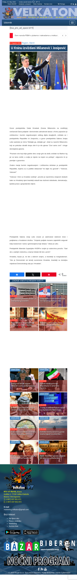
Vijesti (31, 43)
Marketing (13, 524)
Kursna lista (13, 526)
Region (25, 43)
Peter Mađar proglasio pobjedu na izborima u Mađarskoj (52, 457)
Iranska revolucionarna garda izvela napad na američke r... (52, 433)
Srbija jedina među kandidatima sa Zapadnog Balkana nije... (52, 300)
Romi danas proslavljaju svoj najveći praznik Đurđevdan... (22, 324)
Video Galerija (37, 4)
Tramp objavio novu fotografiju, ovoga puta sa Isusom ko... (24, 457)
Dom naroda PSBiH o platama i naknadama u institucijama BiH (40, 35)
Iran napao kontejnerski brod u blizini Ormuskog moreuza (23, 433)
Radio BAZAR (12, 4)
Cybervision (65, 573)
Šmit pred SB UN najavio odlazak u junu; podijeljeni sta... (23, 385)
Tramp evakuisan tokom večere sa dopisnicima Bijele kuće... (53, 409)
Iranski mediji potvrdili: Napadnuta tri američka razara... (49, 386)
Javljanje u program (25, 4)
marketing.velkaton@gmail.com (16, 510)
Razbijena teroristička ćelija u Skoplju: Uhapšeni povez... (52, 324)
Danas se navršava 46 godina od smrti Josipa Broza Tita (23, 409)
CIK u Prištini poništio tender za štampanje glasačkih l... (23, 300)
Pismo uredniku (15, 521)
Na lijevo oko (48, 4)
